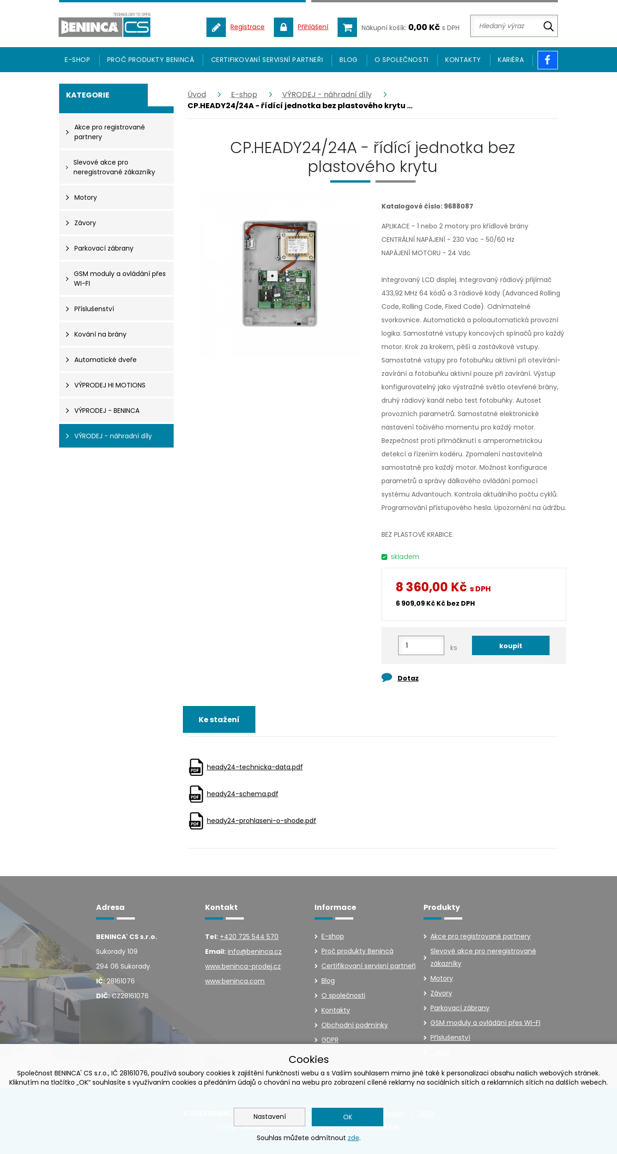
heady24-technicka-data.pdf (255, 767)
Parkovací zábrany (460, 1008)
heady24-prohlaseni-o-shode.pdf (261, 820)
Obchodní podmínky (354, 1025)
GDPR (330, 1039)
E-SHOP (78, 59)
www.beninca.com (235, 981)
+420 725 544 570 (249, 936)
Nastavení (270, 1116)
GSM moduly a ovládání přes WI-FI (485, 1022)
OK (347, 1117)
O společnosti (402, 59)
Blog (348, 59)
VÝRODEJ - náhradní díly (327, 94)
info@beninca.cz (255, 951)
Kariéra (511, 59)
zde (353, 1137)
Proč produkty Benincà (150, 59)
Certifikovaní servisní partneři (267, 59)
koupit (510, 646)
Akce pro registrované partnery (480, 936)
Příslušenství (450, 1037)
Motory (441, 978)
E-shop (244, 94)
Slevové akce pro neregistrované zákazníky (483, 957)
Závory (441, 993)
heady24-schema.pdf (242, 793)
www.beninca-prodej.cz (243, 966)
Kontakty (463, 59)
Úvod (197, 94)
